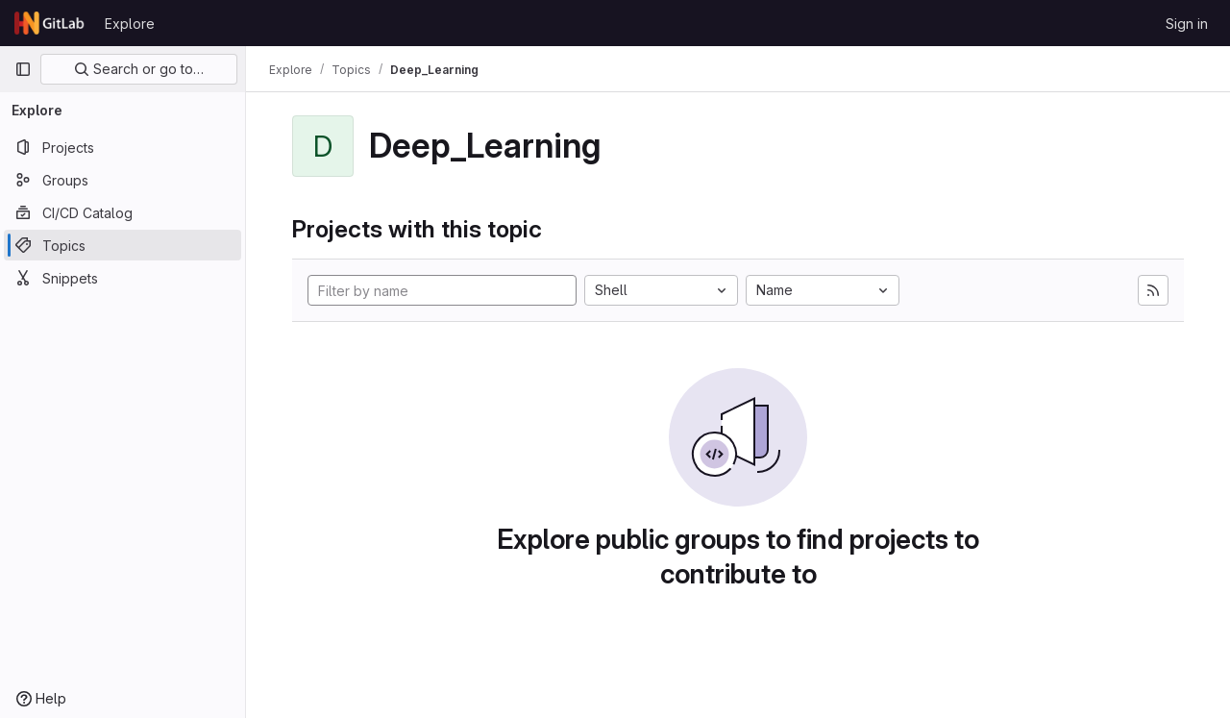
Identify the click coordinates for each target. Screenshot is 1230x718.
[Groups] (122, 179)
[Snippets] (122, 277)
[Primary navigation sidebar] (23, 69)
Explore (130, 23)
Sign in (1187, 23)
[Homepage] (50, 23)
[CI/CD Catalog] (122, 212)
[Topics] (122, 245)
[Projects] (122, 147)
